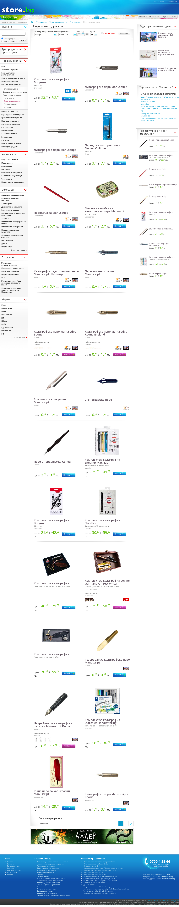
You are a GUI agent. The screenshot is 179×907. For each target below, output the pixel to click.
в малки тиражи (49, 887)
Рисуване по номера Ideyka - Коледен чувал (100, 887)
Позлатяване (7, 130)
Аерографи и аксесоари (12, 95)
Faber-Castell (6, 308)
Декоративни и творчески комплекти (13, 214)
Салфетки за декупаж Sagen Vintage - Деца (99, 878)
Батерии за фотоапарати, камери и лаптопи (53, 895)
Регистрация (12, 872)
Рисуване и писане (9, 160)
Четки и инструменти (58, 22)
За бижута (5, 218)
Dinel (3, 311)
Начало (10, 862)
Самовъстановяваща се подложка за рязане (159, 118)
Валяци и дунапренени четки (15, 92)
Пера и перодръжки (12, 101)
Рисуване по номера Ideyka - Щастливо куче (100, 893)
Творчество (11, 16)
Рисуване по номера (10, 210)
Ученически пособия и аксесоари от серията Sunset (11, 283)
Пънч (3, 278)
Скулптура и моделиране (12, 114)
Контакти (10, 864)
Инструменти (75, 22)
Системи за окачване (10, 124)
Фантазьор (6, 331)
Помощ (10, 874)
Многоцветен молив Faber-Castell (96, 864)
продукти (45, 872)
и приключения (46, 889)
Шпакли (7, 107)
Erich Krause (6, 315)
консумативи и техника (48, 868)
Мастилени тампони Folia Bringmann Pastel (100, 862)
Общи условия (153, 901)
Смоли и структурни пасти (13, 78)
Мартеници (6, 246)
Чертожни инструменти (12, 172)
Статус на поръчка (14, 870)
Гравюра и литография (11, 118)
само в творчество (9, 41)
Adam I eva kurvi (147, 120)
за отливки (145, 99)
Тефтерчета (6, 179)
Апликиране (6, 166)
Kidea (3, 305)
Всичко (48, 885)
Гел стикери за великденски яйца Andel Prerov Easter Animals (106, 889)
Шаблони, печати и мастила (10, 199)
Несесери (5, 169)
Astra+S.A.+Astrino (148, 101)
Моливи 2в (145, 116)
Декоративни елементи (11, 207)
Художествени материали (46, 870)
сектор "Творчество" (162, 87)
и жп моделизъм (48, 883)
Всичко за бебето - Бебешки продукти (51, 878)
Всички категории (18, 250)
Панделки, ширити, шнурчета (10, 231)
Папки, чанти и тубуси (11, 143)
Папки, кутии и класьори (12, 182)
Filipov (4, 321)
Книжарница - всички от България (52, 862)
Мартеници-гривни (10, 274)
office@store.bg (168, 878)
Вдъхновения (7, 327)
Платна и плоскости (10, 121)
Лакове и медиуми (9, 70)
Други (4, 243)
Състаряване (7, 127)
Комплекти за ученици (11, 176)
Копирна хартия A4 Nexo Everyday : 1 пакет (158, 106)
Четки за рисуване (10, 89)
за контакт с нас (163, 874)
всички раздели (8, 39)
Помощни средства (9, 146)
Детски (43, 876)
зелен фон (145, 104)
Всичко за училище (10, 271)
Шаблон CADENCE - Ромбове (94, 883)
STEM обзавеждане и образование (50, 880)
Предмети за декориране (12, 195)
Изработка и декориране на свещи (13, 222)
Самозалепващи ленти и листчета (12, 236)
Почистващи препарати (46, 866)
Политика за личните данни (169, 901)
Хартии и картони (9, 134)
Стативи (5, 140)
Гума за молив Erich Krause (93, 872)
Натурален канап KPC (92, 866)
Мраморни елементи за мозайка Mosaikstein (100, 876)
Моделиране (7, 163)
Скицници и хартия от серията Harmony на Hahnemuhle (11, 290)
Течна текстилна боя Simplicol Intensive (98, 891)
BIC (2, 334)
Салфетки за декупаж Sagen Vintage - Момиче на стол (103, 868)
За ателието (6, 137)
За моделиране (10, 104)
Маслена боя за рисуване (12, 268)
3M (2, 318)
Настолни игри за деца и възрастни (50, 864)
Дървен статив (89, 885)
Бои (3, 66)
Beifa (3, 324)
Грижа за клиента (159, 2)
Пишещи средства (9, 111)
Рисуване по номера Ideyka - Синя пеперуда (100, 870)
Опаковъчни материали (12, 227)
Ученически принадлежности (9, 264)
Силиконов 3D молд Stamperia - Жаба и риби (100, 880)
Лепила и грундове (9, 81)
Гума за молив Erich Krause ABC (95, 874)
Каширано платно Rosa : (151, 113)
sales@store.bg (167, 876)
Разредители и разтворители (8, 74)
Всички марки (19, 337)
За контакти (172, 2)
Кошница (10, 868)
